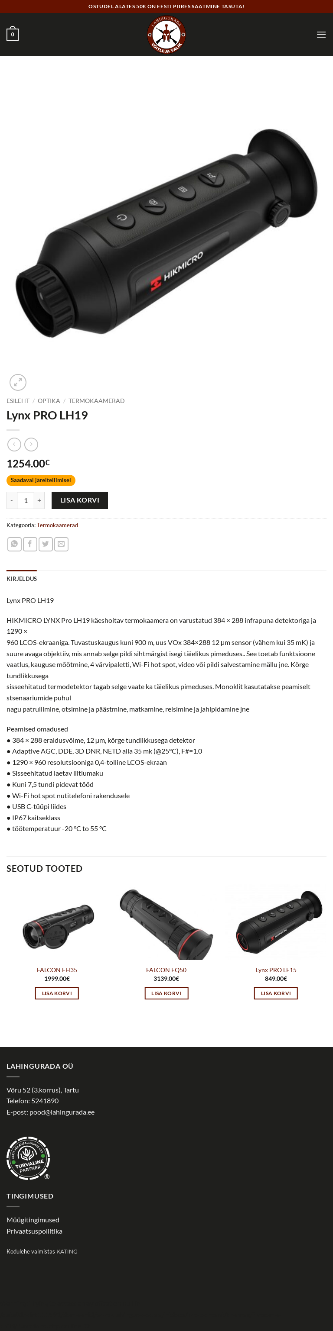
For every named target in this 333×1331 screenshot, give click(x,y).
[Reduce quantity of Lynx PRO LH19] (12, 500)
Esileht (18, 400)
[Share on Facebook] (30, 544)
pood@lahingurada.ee (62, 1112)
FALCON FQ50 (166, 969)
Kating (67, 1251)
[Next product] (14, 444)
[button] (13, 35)
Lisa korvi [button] (57, 993)
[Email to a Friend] (61, 544)
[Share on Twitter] (46, 544)
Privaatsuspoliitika (34, 1231)
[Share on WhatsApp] (14, 544)
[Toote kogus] (25, 500)
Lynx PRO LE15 (276, 969)
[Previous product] (31, 444)
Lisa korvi (80, 500)
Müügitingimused (33, 1219)
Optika (49, 400)
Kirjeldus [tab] (22, 578)
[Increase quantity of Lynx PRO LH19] (39, 500)
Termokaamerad (97, 400)
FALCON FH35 (57, 969)
